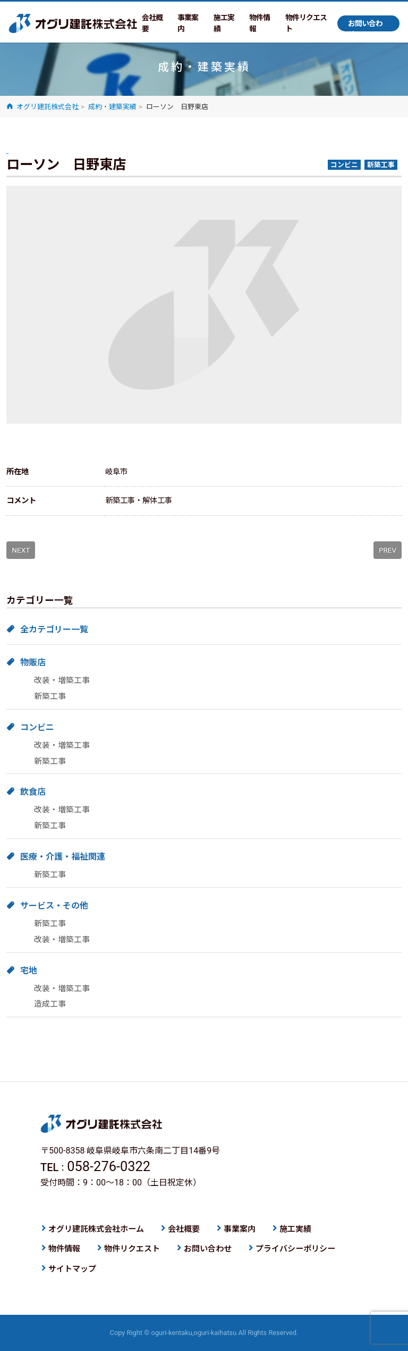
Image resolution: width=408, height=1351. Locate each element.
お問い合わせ (365, 25)
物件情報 (259, 23)
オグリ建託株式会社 (73, 23)
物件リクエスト (306, 23)
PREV (387, 550)
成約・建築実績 (112, 107)
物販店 (33, 662)
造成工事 (50, 1004)
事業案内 (187, 23)
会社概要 (152, 23)
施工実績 (224, 23)
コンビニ (37, 727)
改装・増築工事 (62, 680)
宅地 (28, 971)
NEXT (21, 550)
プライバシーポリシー (295, 1249)
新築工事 (50, 696)
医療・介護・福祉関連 (62, 857)
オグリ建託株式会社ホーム (96, 1229)
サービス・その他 (54, 906)
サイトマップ (72, 1269)
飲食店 (33, 792)
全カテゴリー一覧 (54, 629)
